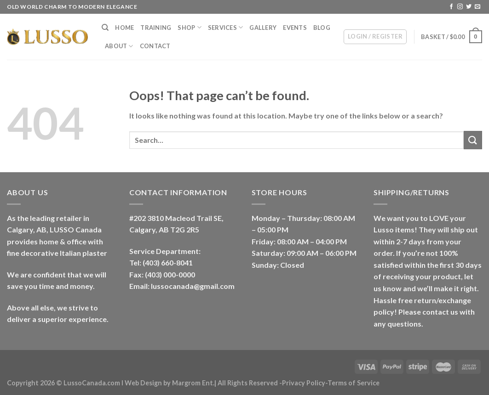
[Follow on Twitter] (469, 7)
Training (155, 27)
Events (295, 27)
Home (124, 27)
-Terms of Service (352, 383)
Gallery (262, 27)
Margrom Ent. (193, 383)
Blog (321, 27)
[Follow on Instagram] (460, 7)
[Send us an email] (477, 7)
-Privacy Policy (302, 383)
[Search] (105, 27)
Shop (189, 27)
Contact (155, 46)
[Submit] (473, 140)
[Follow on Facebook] (451, 7)
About (119, 46)
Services (225, 27)
